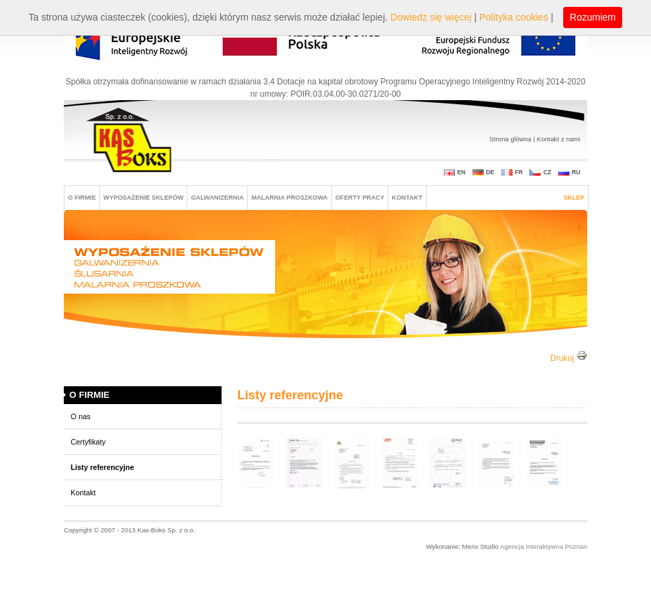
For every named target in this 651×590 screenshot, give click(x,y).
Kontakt (407, 197)
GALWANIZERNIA (217, 197)
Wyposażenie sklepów (144, 197)
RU (576, 172)
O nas (81, 416)
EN (462, 172)
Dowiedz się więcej (430, 17)
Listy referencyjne (102, 467)
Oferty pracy (360, 197)
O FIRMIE (82, 197)
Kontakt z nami (558, 139)
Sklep (573, 197)
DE (490, 172)
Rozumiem (593, 17)
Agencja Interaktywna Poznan (543, 546)
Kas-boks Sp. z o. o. (131, 141)
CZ (547, 172)
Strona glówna (510, 139)
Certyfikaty (88, 442)
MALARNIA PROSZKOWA (289, 197)
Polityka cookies (514, 17)
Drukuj (568, 358)
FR (519, 172)
